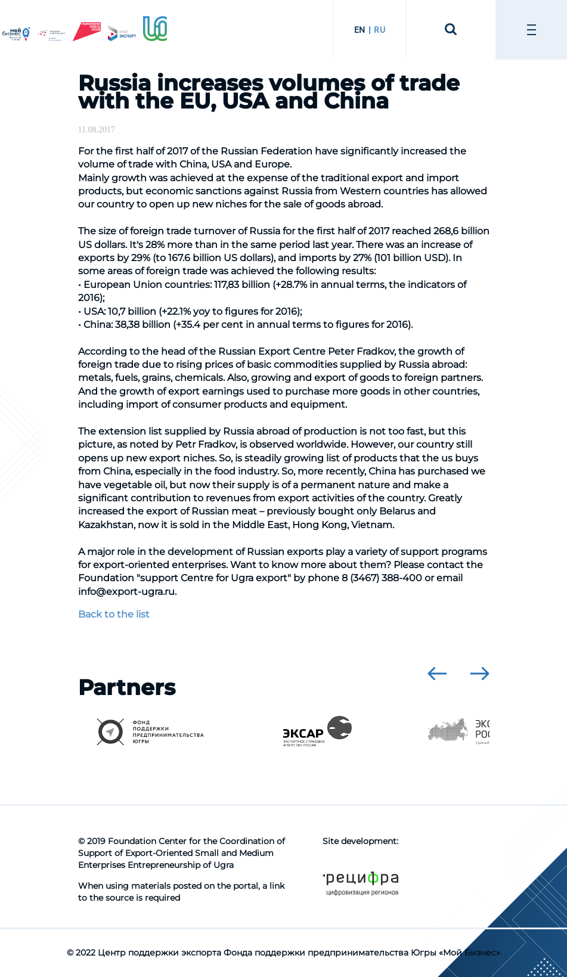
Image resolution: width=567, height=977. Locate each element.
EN (359, 30)
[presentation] (437, 673)
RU (379, 30)
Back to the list (114, 614)
